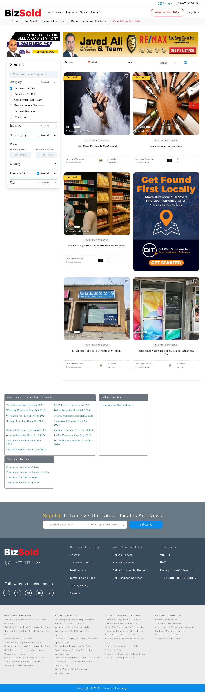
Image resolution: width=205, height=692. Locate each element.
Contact (75, 554)
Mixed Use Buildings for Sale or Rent (125, 627)
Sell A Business (124, 554)
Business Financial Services (170, 635)
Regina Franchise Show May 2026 (72, 435)
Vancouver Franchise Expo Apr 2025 (71, 423)
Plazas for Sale (113, 650)
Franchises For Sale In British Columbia (28, 472)
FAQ (163, 562)
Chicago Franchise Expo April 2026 (73, 430)
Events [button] (72, 12)
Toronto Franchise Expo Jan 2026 (24, 405)
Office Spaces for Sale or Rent (121, 624)
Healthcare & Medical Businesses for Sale (27, 627)
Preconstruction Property (29, 105)
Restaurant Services (166, 620)
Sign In (193, 12)
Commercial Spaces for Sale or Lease (125, 654)
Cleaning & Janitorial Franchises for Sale (77, 658)
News (83, 12)
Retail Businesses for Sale (18, 666)
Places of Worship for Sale (119, 658)
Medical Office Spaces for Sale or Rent (126, 635)
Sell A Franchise (124, 562)
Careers (94, 12)
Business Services (24, 111)
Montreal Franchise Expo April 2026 (26, 430)
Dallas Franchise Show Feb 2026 (72, 410)
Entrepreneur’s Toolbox (177, 570)
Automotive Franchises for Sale (72, 627)
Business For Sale (24, 88)
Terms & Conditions (84, 577)
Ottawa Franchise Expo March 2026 (73, 416)
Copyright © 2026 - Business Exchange (102, 688)
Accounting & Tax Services (170, 639)
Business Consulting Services (171, 631)
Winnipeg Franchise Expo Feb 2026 (25, 410)
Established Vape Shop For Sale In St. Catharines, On (166, 353)
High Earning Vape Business (166, 146)
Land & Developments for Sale (121, 646)
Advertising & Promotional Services (174, 627)
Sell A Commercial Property (133, 570)
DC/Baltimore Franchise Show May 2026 (73, 442)
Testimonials (79, 570)
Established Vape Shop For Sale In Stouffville (97, 351)
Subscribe (145, 524)
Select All (44, 82)
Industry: (75, 159)
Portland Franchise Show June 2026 (26, 449)
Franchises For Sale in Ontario (22, 467)
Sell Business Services (129, 577)
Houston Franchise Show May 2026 (25, 421)
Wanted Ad (20, 117)
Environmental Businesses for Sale (23, 662)
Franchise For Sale (25, 94)
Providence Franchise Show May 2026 (23, 442)
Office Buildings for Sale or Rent (123, 620)
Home (14, 21)
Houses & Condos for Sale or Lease (124, 631)
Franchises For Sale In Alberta (23, 477)
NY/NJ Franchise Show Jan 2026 (72, 405)
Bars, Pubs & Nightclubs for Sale (22, 643)
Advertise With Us (83, 562)
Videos (165, 554)
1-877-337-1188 (22, 563)
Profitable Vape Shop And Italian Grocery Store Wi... (97, 246)
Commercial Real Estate (28, 100)
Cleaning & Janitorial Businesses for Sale (27, 646)
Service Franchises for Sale (70, 624)
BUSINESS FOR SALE (97, 140)
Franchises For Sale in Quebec (22, 483)
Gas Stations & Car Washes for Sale (24, 658)
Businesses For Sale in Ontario (116, 405)
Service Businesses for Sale (19, 639)
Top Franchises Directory (178, 577)
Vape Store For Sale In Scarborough (97, 146)
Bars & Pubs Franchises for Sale (72, 646)
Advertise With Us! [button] (167, 12)
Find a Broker (54, 12)
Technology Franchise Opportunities (74, 620)
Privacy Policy (80, 585)
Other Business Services (168, 624)
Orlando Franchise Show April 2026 (25, 435)
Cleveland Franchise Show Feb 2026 (26, 416)
